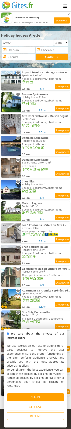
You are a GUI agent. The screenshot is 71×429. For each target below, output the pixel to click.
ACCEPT (35, 397)
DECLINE (35, 416)
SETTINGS (35, 406)
